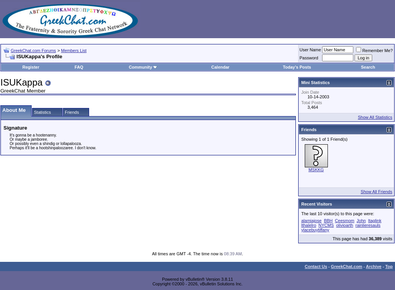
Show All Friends (376, 191)
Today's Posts (297, 67)
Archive (373, 266)
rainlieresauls (367, 225)
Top (389, 266)
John (361, 220)
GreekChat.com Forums (33, 50)
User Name (310, 49)
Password (309, 58)
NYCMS (326, 225)
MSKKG (316, 169)
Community (143, 67)
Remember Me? (374, 50)
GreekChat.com (346, 266)
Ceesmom (344, 220)
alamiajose (311, 220)
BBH (328, 220)
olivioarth (344, 225)
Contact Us (316, 266)
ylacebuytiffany (315, 230)
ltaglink (374, 220)
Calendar (220, 67)
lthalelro (308, 225)
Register (30, 67)
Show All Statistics (375, 117)
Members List (73, 50)
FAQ (78, 67)
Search (368, 67)
